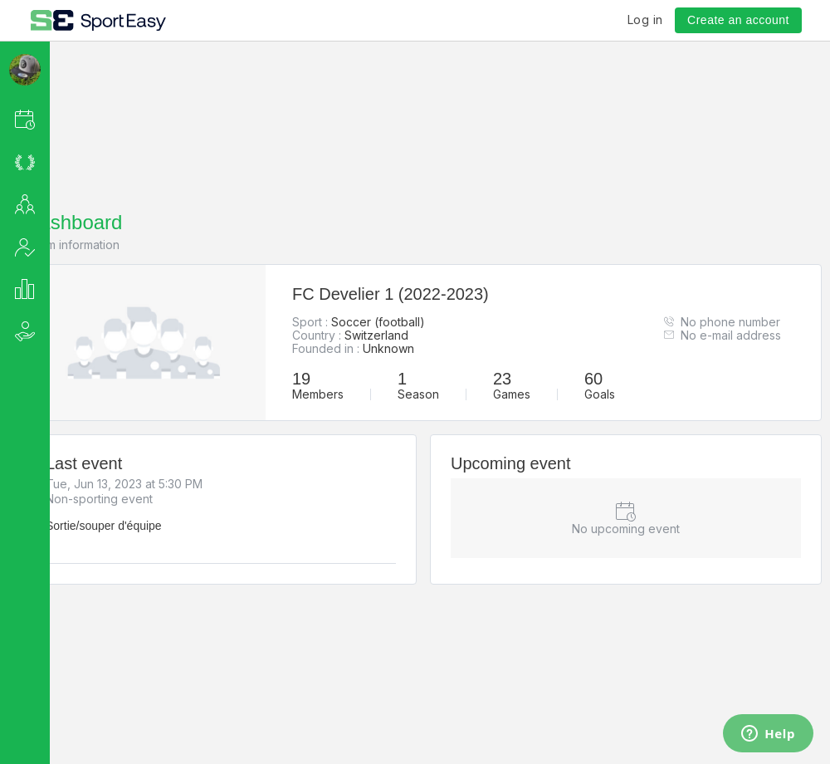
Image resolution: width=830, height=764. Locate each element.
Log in (645, 19)
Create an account (738, 20)
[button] (47, 119)
